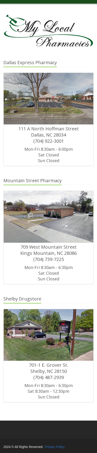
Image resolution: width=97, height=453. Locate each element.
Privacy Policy (55, 447)
